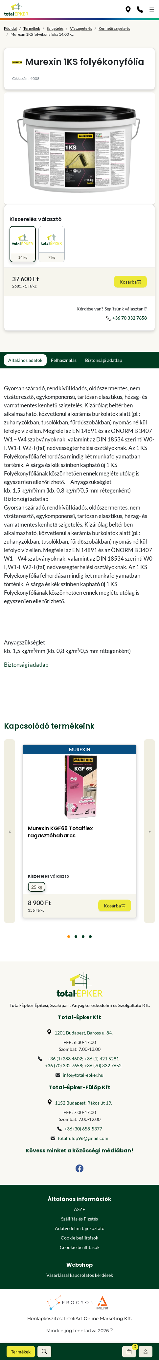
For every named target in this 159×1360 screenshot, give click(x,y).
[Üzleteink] (128, 9)
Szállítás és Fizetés (79, 1218)
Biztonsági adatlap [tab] (103, 360)
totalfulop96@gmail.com (83, 1138)
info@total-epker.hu (83, 1075)
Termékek (21, 1351)
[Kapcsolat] (140, 9)
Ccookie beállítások (80, 1247)
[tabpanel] (79, 526)
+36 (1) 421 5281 (101, 1058)
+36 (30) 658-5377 (83, 1128)
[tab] (68, 936)
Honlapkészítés (44, 1318)
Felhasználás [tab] (64, 360)
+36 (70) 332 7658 (63, 1065)
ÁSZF (79, 1209)
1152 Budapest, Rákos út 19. (83, 1103)
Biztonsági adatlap (26, 664)
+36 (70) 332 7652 (103, 1065)
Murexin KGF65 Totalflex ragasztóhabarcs (60, 832)
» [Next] (149, 831)
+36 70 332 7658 (126, 318)
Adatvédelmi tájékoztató (79, 1228)
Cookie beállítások (79, 1237)
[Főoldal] (16, 9)
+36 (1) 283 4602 (65, 1058)
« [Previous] (10, 831)
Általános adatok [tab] (25, 360)
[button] (44, 1351)
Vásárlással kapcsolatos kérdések (79, 1275)
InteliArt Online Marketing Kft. (98, 1318)
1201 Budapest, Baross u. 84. (84, 1032)
